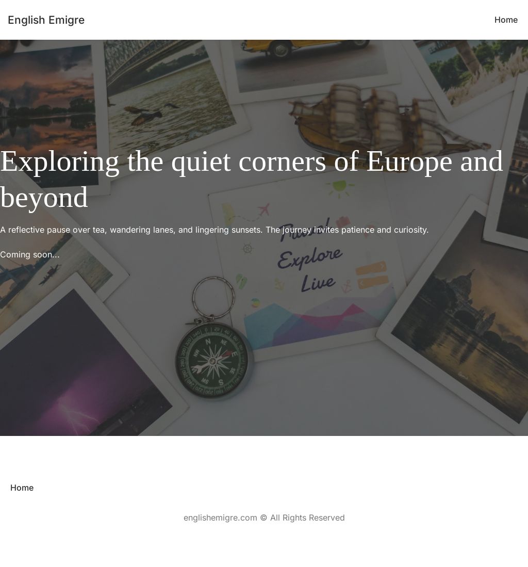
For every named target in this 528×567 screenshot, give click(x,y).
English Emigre (46, 19)
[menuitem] (506, 19)
